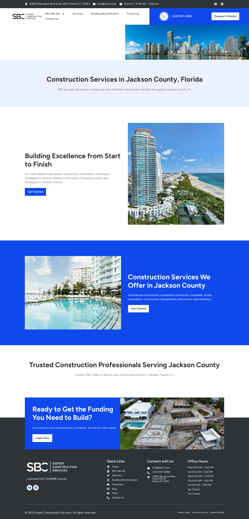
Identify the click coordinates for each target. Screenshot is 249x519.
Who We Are (55, 13)
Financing (133, 13)
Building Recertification (105, 13)
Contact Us (52, 18)
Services (77, 13)
